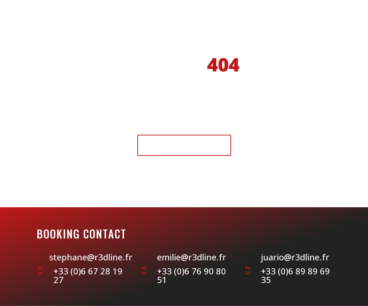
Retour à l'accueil (184, 145)
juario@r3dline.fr (295, 257)
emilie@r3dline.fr (191, 257)
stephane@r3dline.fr (90, 257)
